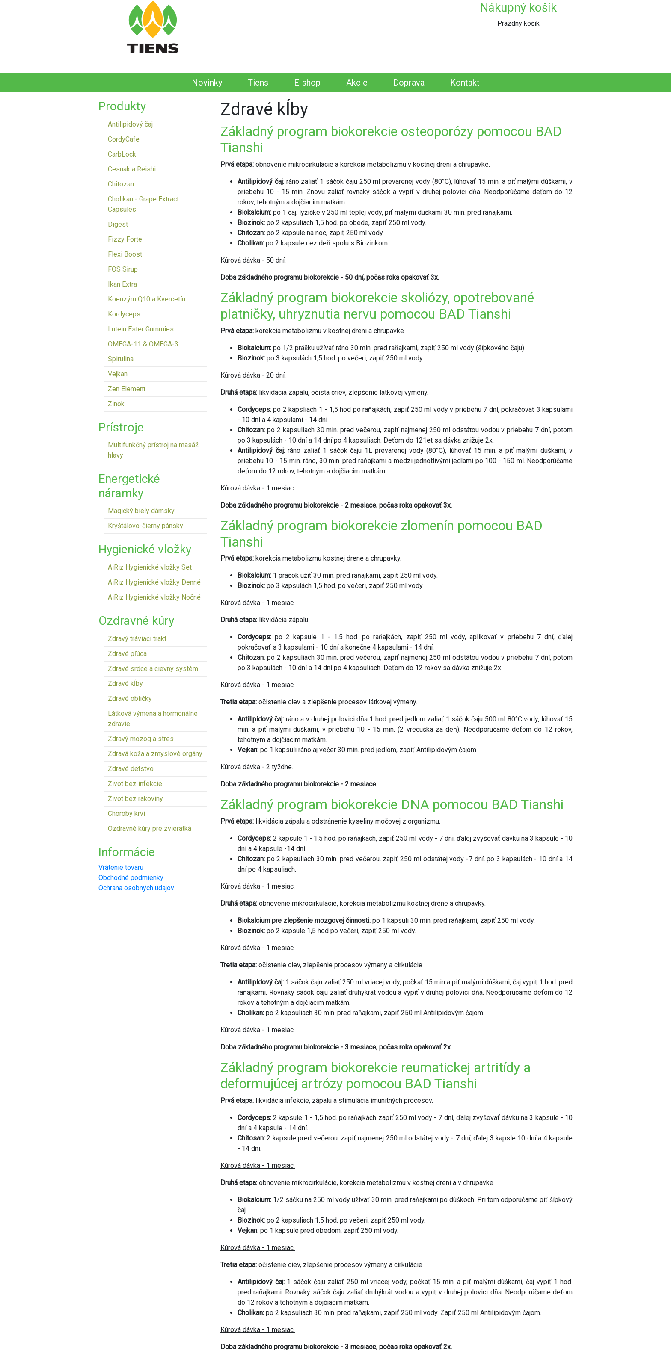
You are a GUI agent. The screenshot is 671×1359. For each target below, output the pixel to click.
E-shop (307, 82)
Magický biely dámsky (141, 511)
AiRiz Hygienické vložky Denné (154, 582)
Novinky (207, 82)
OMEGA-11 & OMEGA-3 (143, 344)
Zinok (116, 404)
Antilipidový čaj (130, 124)
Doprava (409, 82)
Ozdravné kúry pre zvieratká (149, 828)
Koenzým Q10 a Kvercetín (146, 299)
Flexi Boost (125, 254)
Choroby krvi (126, 813)
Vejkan (118, 374)
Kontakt (465, 82)
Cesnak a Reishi (132, 169)
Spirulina (121, 359)
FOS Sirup (123, 269)
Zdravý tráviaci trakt (137, 639)
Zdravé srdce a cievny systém (153, 669)
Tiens (258, 82)
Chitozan (121, 184)
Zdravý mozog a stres (141, 739)
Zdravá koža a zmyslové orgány (155, 754)
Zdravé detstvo (131, 769)
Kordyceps (124, 314)
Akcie (357, 82)
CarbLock (122, 154)
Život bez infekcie (135, 784)
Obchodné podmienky (130, 878)
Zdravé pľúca (127, 654)
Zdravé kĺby (125, 684)
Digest (118, 224)
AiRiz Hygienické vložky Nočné (154, 597)
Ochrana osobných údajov (136, 888)
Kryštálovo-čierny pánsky (145, 526)
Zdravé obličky (130, 698)
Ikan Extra (122, 284)
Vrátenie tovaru (120, 867)
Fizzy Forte (125, 239)
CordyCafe (124, 139)
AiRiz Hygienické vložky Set (150, 567)
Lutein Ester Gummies (141, 329)
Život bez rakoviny (135, 799)
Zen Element (126, 389)
